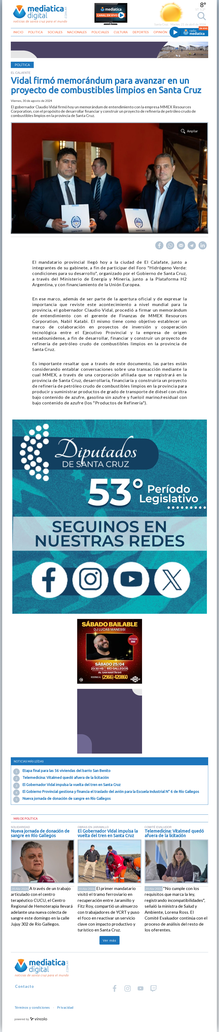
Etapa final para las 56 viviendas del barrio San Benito (66, 770)
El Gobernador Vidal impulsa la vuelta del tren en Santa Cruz (71, 785)
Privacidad (65, 1007)
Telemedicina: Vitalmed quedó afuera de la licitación (65, 777)
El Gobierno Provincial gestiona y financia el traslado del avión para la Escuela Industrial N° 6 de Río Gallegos (110, 791)
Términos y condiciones (32, 1007)
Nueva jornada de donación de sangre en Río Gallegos (66, 798)
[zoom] (109, 178)
